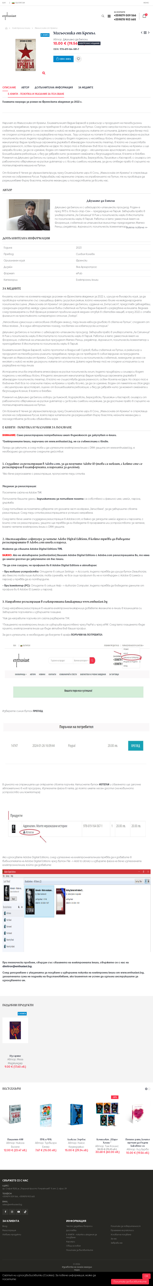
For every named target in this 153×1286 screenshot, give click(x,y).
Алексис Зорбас (76, 1139)
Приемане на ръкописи (122, 1230)
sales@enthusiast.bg (12, 1204)
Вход (4, 1226)
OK (146, 1276)
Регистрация (9, 1230)
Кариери (70, 1241)
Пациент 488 (15, 1139)
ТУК (39, 492)
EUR (3, 3)
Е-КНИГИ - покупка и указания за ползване (36, 94)
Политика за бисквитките (79, 1250)
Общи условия (73, 1245)
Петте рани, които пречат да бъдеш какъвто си (138, 1143)
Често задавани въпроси (79, 1226)
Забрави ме (116, 1242)
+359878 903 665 (27, 1196)
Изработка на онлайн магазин (77, 1267)
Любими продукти (11, 1234)
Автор (25, 87)
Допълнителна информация (54, 87)
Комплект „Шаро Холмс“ (107, 1141)
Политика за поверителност (126, 1226)
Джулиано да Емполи (75, 39)
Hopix (77, 1269)
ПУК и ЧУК (46, 1139)
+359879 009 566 (10, 1196)
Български (18, 3)
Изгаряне (15, 1056)
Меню (146, 3)
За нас (114, 1238)
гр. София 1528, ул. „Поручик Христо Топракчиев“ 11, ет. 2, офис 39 (34, 1188)
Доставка (71, 1230)
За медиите (85, 87)
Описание (9, 87)
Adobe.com (52, 464)
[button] (103, 16)
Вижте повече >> (136, 227)
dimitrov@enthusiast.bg (17, 966)
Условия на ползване (121, 1234)
